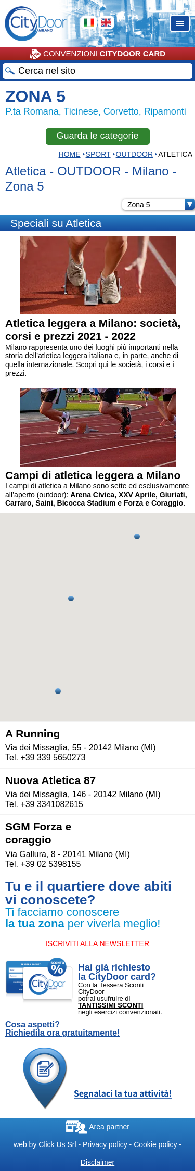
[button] (71, 598)
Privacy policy (105, 1144)
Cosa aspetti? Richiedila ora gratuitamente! (62, 1029)
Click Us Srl (57, 1144)
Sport (98, 154)
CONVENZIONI (97, 54)
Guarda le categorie (97, 136)
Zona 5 (161, 204)
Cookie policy (155, 1144)
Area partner (97, 1127)
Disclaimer (97, 1162)
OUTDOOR (134, 154)
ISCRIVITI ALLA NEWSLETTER (97, 943)
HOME (70, 154)
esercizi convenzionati (127, 1012)
